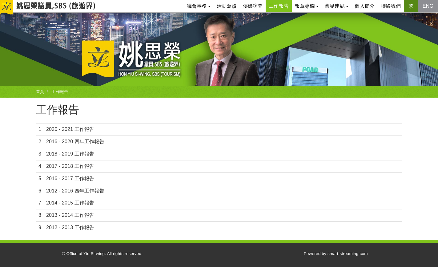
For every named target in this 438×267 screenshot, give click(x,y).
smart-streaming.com (347, 253)
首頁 (40, 91)
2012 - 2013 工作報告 (70, 227)
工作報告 (279, 6)
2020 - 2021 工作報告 (70, 129)
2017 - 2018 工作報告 (70, 166)
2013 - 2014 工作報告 (70, 215)
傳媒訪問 (253, 6)
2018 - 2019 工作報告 (70, 153)
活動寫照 (227, 6)
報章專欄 (307, 6)
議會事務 (199, 6)
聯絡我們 (391, 6)
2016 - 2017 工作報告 (70, 178)
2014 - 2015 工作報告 (70, 202)
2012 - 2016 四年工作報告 (75, 190)
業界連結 (336, 6)
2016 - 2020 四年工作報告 (75, 141)
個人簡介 (365, 6)
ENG (428, 6)
